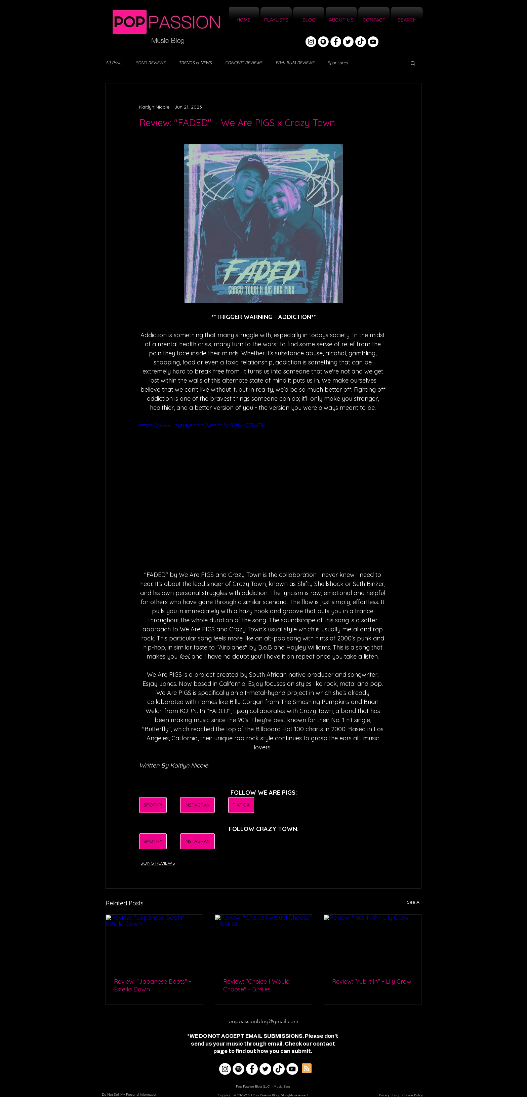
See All (414, 902)
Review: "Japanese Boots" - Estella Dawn (152, 985)
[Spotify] (323, 41)
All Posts (114, 63)
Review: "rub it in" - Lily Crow (371, 981)
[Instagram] (311, 41)
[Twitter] (348, 41)
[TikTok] (360, 41)
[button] (413, 63)
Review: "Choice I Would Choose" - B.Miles (256, 985)
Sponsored (338, 63)
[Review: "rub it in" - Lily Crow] (372, 942)
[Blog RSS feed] (307, 1068)
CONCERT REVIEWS (243, 63)
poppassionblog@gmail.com (263, 1021)
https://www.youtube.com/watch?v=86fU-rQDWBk (202, 425)
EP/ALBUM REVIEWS (295, 63)
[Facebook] (335, 41)
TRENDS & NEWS (195, 63)
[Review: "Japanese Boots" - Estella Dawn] (154, 942)
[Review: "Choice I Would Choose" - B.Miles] (263, 942)
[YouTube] (373, 41)
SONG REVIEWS (150, 63)
